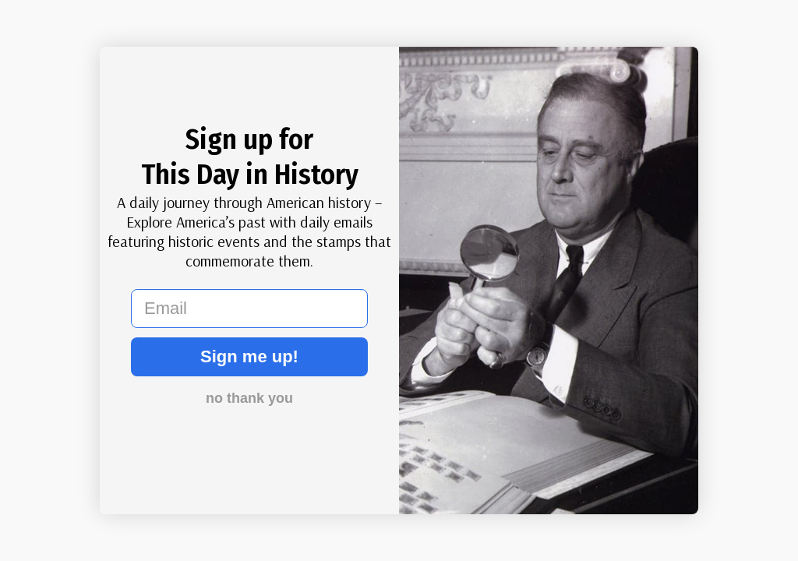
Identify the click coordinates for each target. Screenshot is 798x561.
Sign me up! (249, 356)
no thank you (249, 398)
